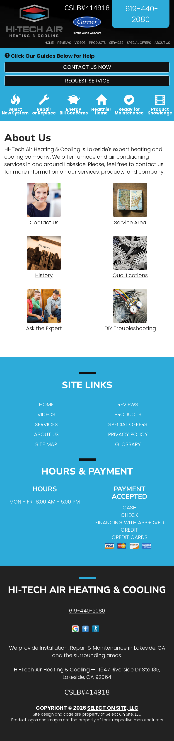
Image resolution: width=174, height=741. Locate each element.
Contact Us (44, 204)
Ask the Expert (44, 310)
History (44, 257)
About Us (162, 43)
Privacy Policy (128, 434)
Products (97, 43)
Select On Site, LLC (112, 708)
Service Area (130, 204)
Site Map (46, 444)
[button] (87, 67)
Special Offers (139, 43)
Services (116, 43)
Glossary (128, 444)
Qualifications (130, 257)
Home (49, 43)
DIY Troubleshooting (130, 310)
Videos (80, 43)
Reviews (64, 43)
